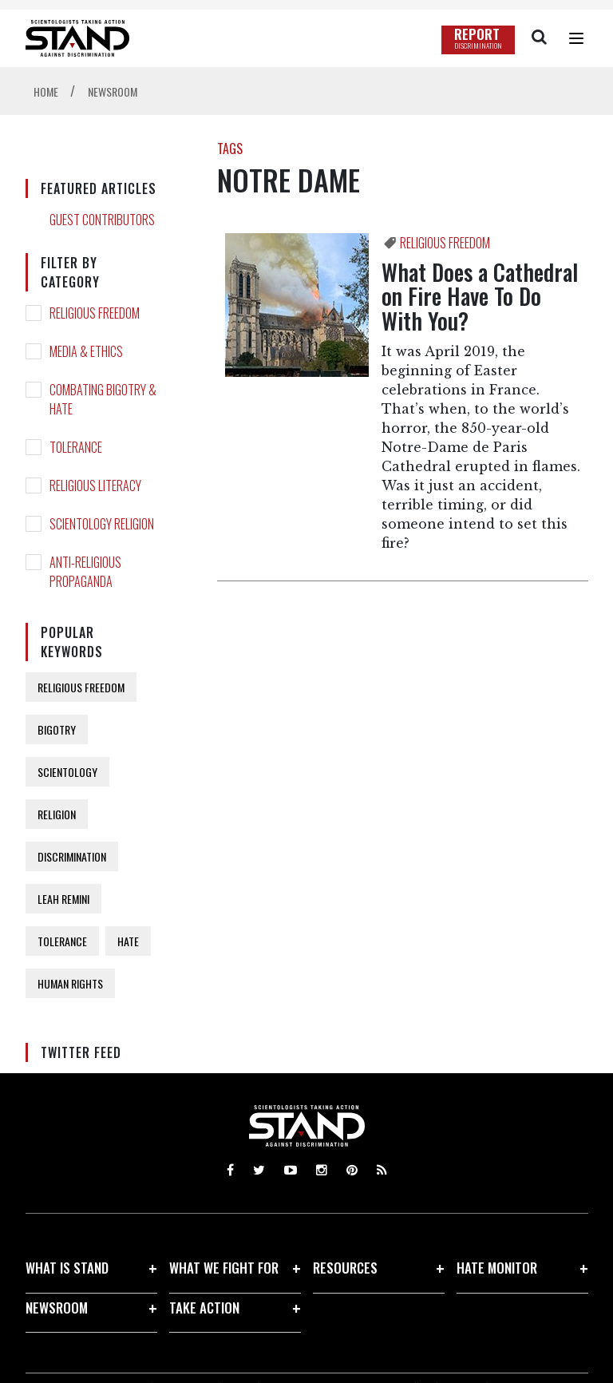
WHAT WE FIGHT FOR (224, 1268)
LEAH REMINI (63, 898)
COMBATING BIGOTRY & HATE (102, 399)
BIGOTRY (57, 729)
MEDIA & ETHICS (86, 351)
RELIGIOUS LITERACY (95, 485)
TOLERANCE (75, 447)
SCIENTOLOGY (67, 771)
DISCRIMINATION (72, 856)
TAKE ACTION (204, 1308)
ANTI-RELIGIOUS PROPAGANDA (85, 572)
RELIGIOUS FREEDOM (94, 313)
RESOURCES (345, 1268)
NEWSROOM (57, 1308)
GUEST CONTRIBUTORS (102, 219)
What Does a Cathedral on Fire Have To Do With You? (480, 297)
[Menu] (576, 38)
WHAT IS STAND (67, 1268)
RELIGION (57, 814)
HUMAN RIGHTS (70, 983)
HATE (128, 941)
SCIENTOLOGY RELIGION (101, 523)
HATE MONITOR (497, 1268)
